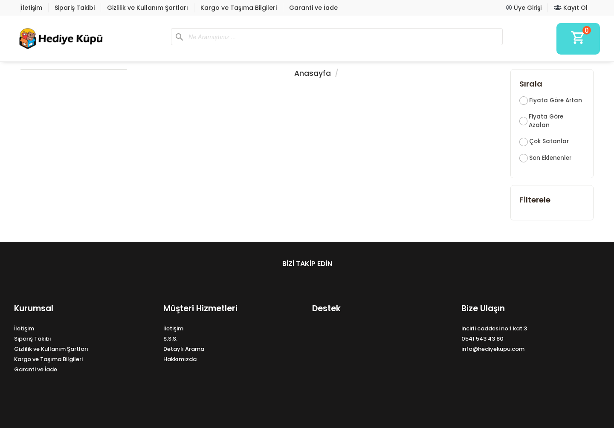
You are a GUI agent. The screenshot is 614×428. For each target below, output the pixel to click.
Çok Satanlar (549, 141)
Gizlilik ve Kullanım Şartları (147, 7)
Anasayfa (312, 73)
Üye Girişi (524, 7)
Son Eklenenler (550, 158)
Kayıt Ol (571, 7)
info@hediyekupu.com (492, 349)
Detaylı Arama (183, 349)
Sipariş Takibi (75, 7)
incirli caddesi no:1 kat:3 (494, 328)
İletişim (31, 7)
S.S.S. (170, 339)
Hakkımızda (180, 359)
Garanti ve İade (313, 7)
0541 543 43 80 (482, 339)
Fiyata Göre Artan (555, 100)
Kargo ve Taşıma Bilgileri (238, 7)
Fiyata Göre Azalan (546, 121)
